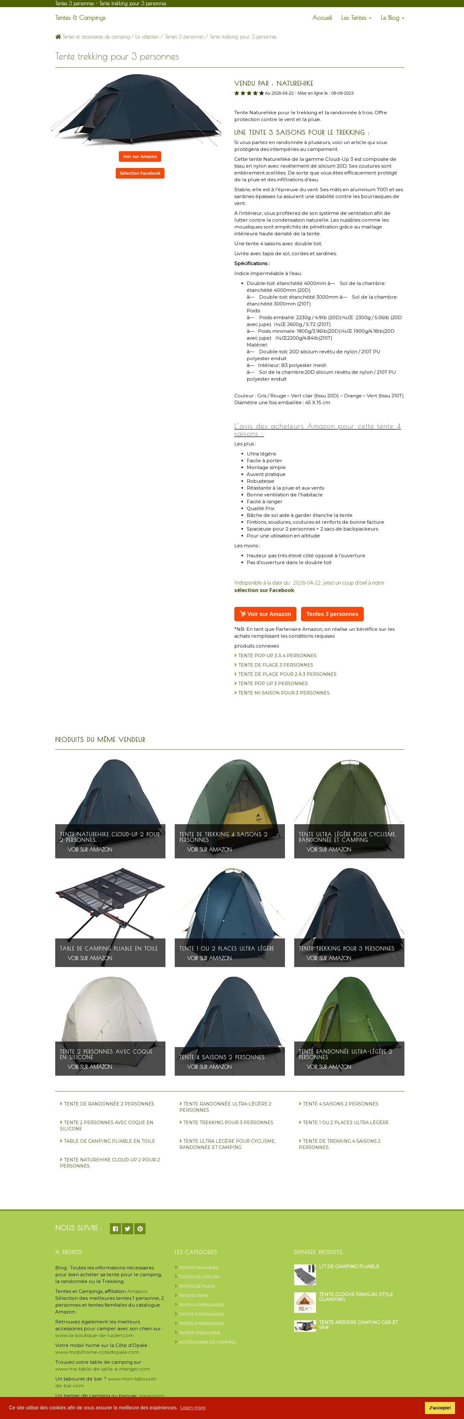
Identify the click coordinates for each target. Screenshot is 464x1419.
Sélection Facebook (140, 173)
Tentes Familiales (198, 1267)
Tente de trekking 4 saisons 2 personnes (223, 837)
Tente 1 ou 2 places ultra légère (226, 948)
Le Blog (392, 17)
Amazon (137, 1291)
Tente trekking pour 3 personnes (346, 948)
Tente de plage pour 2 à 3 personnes (287, 674)
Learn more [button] (193, 1407)
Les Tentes (356, 17)
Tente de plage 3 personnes (275, 665)
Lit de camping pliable (349, 1266)
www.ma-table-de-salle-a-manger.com (102, 1369)
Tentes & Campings (80, 17)
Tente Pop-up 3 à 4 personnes (277, 655)
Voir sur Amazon (140, 156)
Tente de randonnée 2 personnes (109, 1104)
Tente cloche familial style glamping (356, 1297)
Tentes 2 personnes (201, 1323)
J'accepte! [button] (440, 1407)
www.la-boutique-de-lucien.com (94, 1335)
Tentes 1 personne (199, 1332)
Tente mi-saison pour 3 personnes (284, 693)
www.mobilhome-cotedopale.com (97, 1352)
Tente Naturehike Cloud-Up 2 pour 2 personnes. (110, 837)
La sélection (147, 36)
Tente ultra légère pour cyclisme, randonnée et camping (348, 837)
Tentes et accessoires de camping (92, 36)
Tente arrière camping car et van (358, 1325)
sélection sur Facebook (264, 590)
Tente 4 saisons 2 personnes (222, 1057)
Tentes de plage (197, 1286)
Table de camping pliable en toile (109, 948)
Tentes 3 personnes (184, 36)
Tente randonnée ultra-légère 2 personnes (346, 1054)
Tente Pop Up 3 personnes (273, 683)
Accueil (322, 17)
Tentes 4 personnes (201, 1304)
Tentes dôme (193, 1295)
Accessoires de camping (207, 1342)
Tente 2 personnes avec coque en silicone (106, 1054)
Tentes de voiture (199, 1276)
